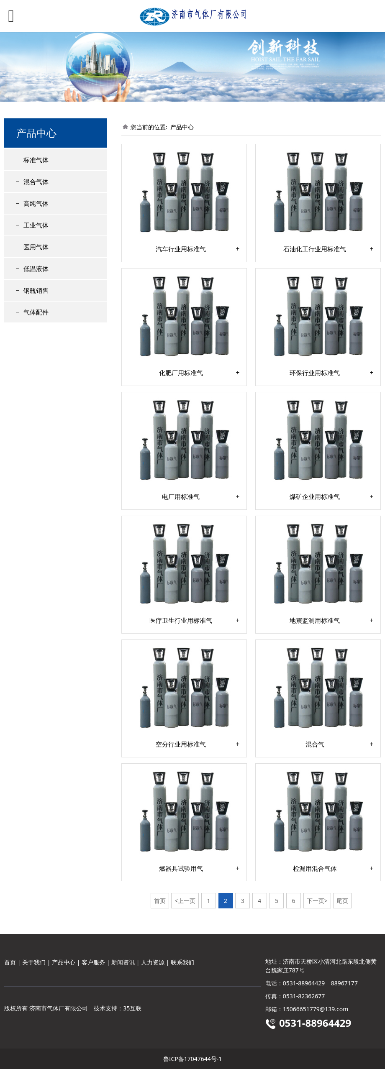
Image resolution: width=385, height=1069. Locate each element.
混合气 (314, 744)
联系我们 (182, 962)
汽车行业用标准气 (181, 249)
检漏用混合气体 (315, 868)
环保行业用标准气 (315, 373)
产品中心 (182, 127)
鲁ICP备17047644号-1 (192, 1059)
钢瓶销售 (36, 290)
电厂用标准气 (181, 497)
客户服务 (93, 962)
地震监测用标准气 (315, 620)
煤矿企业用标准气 (315, 497)
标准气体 (36, 160)
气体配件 (36, 312)
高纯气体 (36, 203)
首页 (10, 962)
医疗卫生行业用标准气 (180, 620)
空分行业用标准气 (181, 744)
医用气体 (36, 247)
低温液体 (36, 268)
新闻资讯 (123, 962)
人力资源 (152, 962)
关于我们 (34, 962)
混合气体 (36, 181)
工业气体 (36, 225)
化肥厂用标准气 (181, 373)
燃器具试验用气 (181, 868)
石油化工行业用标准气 (314, 249)
